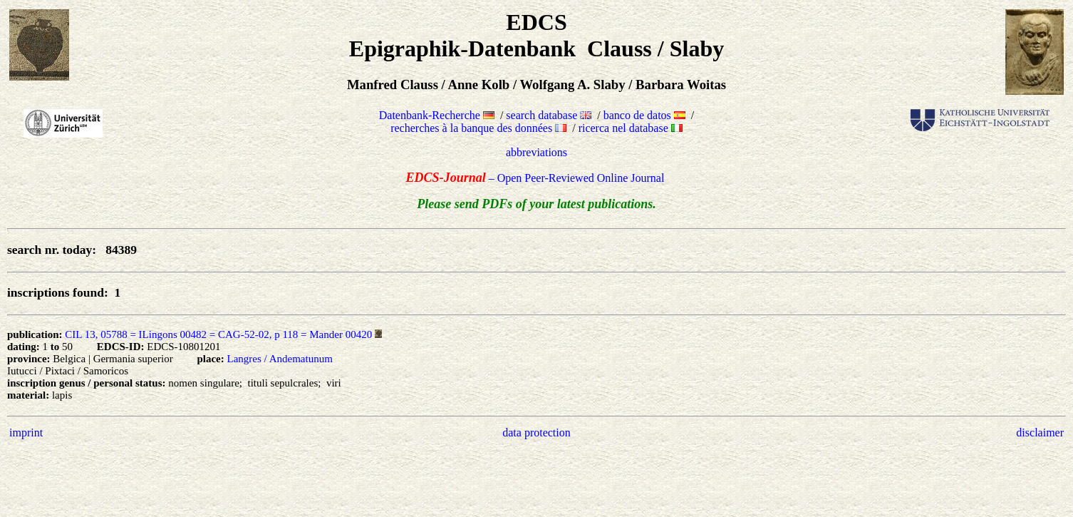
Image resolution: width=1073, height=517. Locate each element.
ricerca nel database (631, 128)
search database (548, 115)
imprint (26, 432)
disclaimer (1040, 432)
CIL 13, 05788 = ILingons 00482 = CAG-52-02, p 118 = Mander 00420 (218, 334)
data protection (536, 432)
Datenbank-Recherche (436, 115)
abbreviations (536, 152)
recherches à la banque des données (478, 128)
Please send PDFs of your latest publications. (536, 204)
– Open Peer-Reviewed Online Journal (537, 178)
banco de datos (644, 115)
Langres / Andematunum (280, 358)
